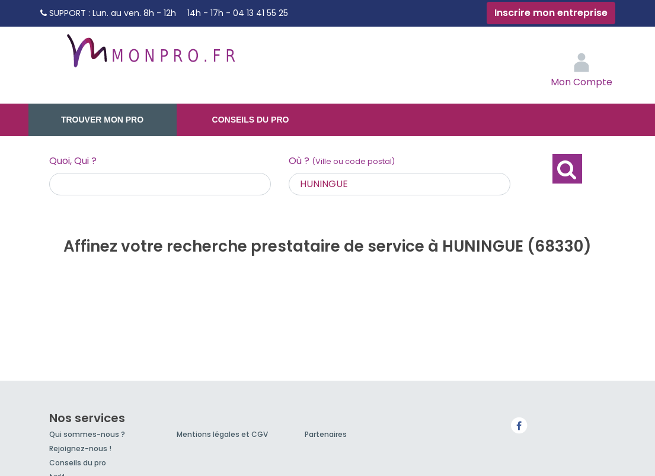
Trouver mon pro (102, 119)
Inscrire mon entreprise (551, 13)
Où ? (342, 161)
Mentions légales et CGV (222, 434)
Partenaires (326, 434)
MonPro (150, 56)
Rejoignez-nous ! (80, 448)
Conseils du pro (250, 119)
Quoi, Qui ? (73, 161)
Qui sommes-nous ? (87, 434)
